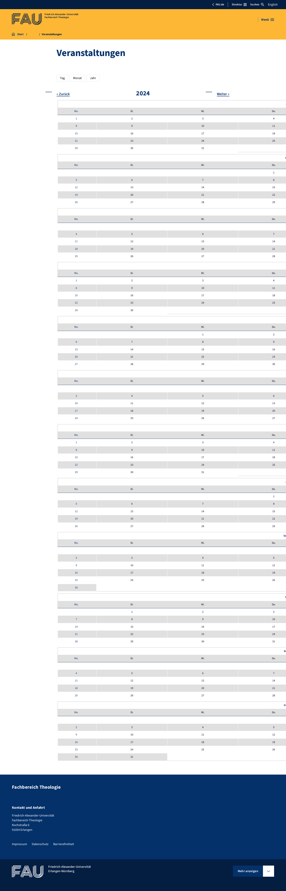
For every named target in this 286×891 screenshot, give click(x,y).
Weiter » (223, 93)
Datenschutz (40, 844)
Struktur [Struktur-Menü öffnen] (239, 5)
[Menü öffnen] (267, 19)
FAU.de (218, 5)
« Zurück (63, 93)
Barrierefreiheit (63, 844)
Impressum (19, 844)
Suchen (257, 5)
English (273, 4)
